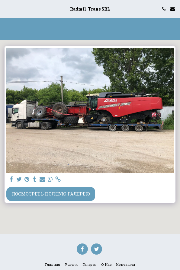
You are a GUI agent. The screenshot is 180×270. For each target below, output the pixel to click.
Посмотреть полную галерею (50, 194)
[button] (7, 9)
